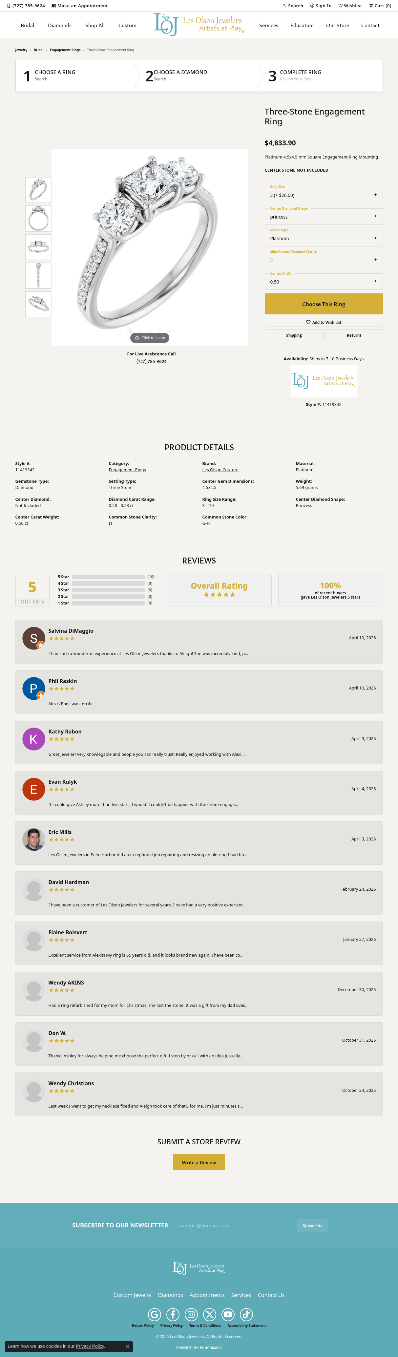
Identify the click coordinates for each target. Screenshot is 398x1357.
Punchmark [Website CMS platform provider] (211, 1348)
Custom (127, 24)
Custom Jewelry (133, 1295)
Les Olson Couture (220, 470)
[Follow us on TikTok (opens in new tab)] (246, 1314)
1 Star (63, 603)
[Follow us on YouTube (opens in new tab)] (228, 1314)
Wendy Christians (71, 1083)
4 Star (63, 583)
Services (268, 24)
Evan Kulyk (63, 781)
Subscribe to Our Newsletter (120, 1225)
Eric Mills (60, 832)
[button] (292, 5)
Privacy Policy (171, 1325)
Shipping (294, 334)
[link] (26, 5)
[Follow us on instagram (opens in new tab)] (191, 1314)
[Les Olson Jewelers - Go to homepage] (199, 1267)
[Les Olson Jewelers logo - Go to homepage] (199, 24)
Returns (354, 334)
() (151, 577)
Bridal (27, 24)
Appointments (207, 1295)
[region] (150, 247)
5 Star (63, 577)
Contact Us (271, 1295)
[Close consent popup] (128, 1346)
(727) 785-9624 (151, 361)
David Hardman (69, 882)
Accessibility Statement (247, 1325)
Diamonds (60, 24)
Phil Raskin (63, 681)
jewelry (21, 50)
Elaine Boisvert (68, 932)
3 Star (63, 590)
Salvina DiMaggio (71, 630)
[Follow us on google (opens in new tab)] (154, 1314)
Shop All (95, 24)
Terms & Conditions (205, 1325)
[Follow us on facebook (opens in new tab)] (172, 1314)
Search (41, 79)
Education (302, 24)
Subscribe (313, 1225)
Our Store (337, 24)
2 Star (63, 596)
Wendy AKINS (66, 982)
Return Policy (143, 1325)
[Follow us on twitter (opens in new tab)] (209, 1314)
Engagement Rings (65, 50)
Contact (370, 24)
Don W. (58, 1033)
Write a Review (199, 1161)
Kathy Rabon (65, 731)
